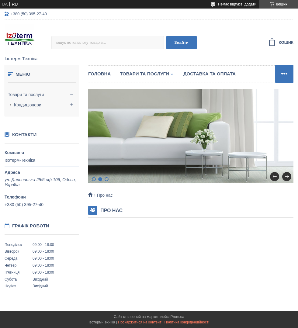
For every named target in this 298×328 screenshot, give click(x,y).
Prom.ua (177, 317)
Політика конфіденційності (186, 322)
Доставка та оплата (209, 73)
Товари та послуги (26, 94)
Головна (99, 73)
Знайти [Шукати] (181, 42)
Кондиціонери (27, 104)
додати (250, 4)
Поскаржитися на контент (139, 322)
